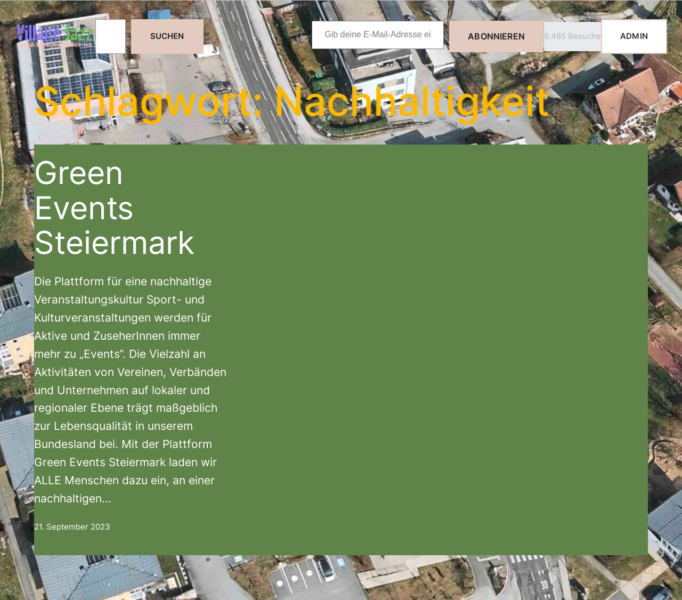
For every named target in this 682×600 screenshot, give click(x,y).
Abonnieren (496, 36)
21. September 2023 (72, 527)
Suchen (167, 36)
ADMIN (634, 36)
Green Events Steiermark (114, 207)
